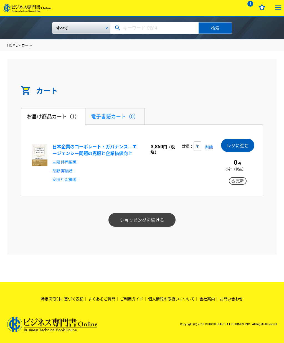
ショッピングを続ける (142, 220)
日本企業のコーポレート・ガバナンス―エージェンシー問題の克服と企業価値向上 (94, 149)
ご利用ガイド (131, 298)
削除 (209, 147)
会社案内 (207, 298)
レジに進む (237, 145)
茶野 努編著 (62, 170)
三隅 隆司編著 (64, 162)
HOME (12, 45)
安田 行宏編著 (64, 179)
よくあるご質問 (101, 298)
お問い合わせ (231, 298)
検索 (215, 28)
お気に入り (262, 7)
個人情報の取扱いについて (171, 298)
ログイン (232, 7)
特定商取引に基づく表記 (62, 298)
